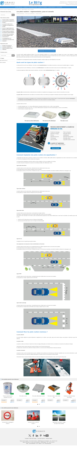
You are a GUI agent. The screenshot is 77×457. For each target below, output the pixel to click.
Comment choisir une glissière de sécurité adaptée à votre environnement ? (7, 35)
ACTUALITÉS (59, 7)
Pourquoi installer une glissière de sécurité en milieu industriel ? (7, 32)
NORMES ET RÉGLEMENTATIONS (30, 7)
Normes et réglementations (8, 9)
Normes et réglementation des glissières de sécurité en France (7, 29)
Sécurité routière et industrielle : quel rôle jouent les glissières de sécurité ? (7, 21)
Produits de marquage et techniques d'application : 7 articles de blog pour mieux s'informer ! (6, 47)
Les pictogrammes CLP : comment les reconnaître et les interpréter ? (7, 40)
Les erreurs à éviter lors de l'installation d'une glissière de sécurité (6, 25)
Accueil (1, 9)
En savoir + (4, 400)
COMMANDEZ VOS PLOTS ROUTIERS (47, 50)
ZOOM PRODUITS (51, 7)
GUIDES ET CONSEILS (42, 7)
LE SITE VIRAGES (18, 7)
